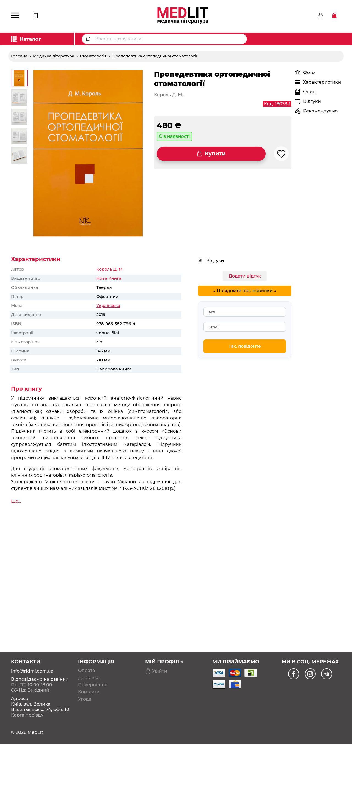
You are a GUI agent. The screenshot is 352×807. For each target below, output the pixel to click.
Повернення (93, 674)
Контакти (89, 681)
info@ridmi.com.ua (32, 660)
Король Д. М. (109, 269)
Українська (108, 305)
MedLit (35, 721)
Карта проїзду (27, 704)
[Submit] (88, 39)
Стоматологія (93, 56)
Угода (84, 688)
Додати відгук (245, 276)
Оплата (86, 660)
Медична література (53, 56)
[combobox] (164, 39)
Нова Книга (108, 278)
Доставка (89, 667)
